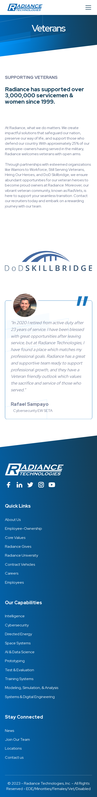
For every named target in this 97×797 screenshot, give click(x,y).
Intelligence (15, 616)
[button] (87, 7)
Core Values (15, 537)
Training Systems (19, 678)
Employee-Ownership (23, 528)
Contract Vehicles (20, 564)
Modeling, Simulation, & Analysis (31, 687)
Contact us (14, 757)
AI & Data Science (20, 652)
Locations (13, 748)
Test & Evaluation (19, 669)
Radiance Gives (18, 546)
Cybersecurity (17, 625)
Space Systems (18, 643)
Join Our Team (17, 739)
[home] (24, 7)
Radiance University (21, 555)
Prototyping (15, 660)
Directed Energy (18, 634)
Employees (14, 582)
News (9, 730)
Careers (11, 573)
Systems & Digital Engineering (30, 696)
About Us (13, 519)
